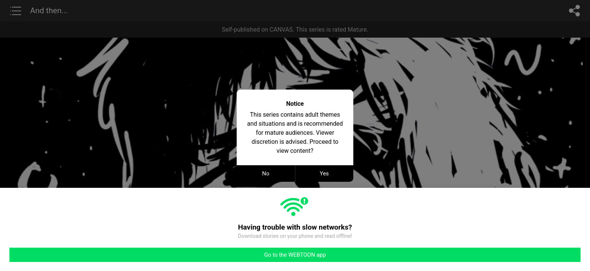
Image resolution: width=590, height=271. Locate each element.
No (265, 173)
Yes (324, 173)
